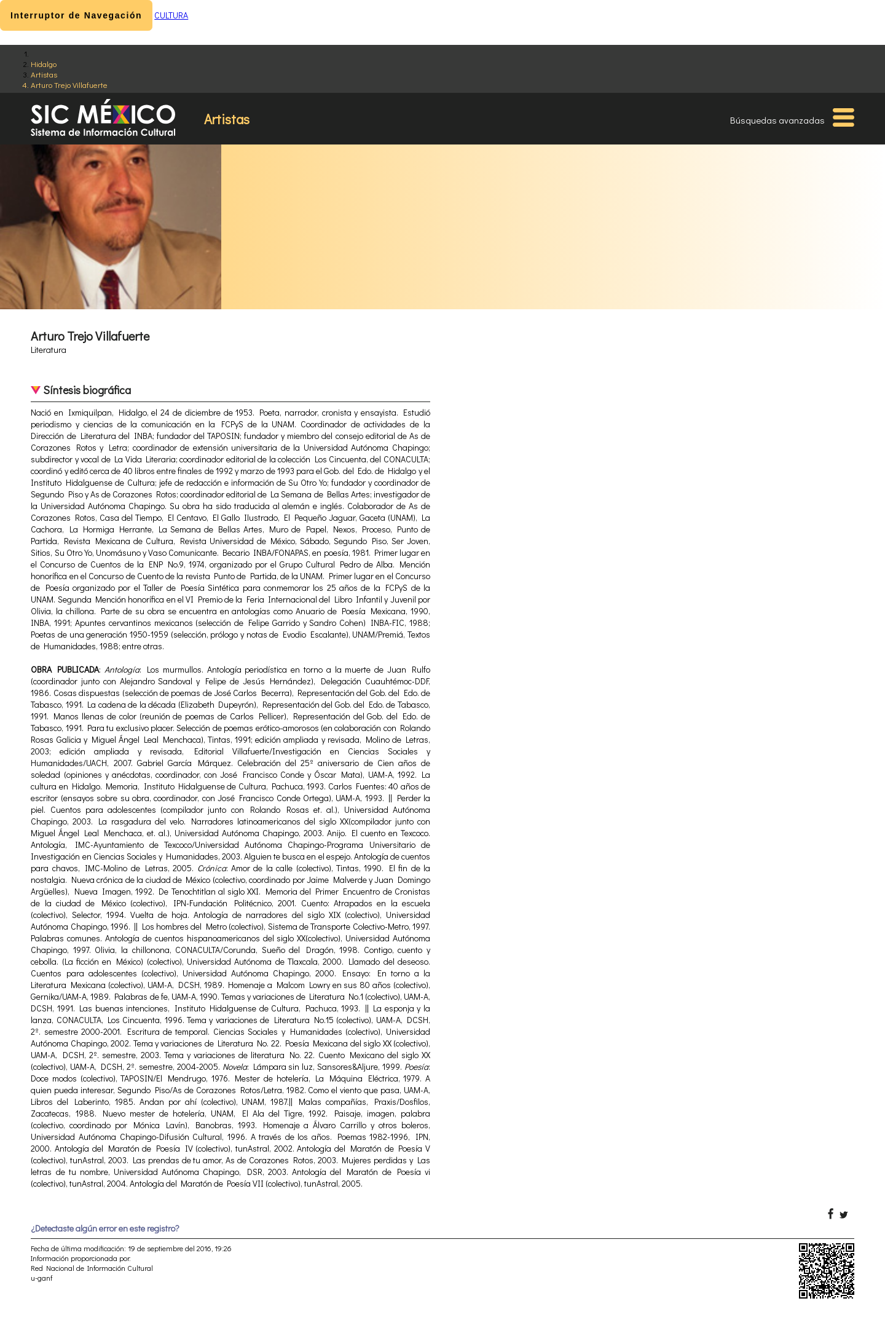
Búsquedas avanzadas (777, 120)
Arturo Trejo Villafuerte (69, 84)
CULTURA (171, 15)
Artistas (44, 74)
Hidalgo (44, 63)
